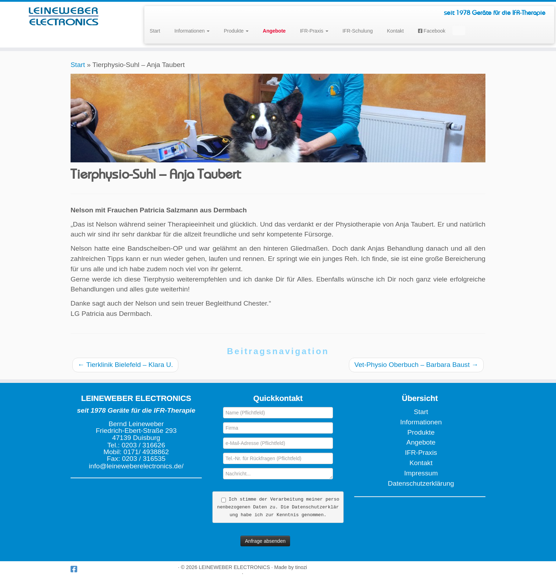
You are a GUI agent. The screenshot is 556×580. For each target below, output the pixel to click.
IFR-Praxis (314, 31)
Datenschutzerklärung (421, 483)
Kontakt (395, 31)
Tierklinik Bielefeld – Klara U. (125, 364)
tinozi (301, 567)
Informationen (192, 31)
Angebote (420, 442)
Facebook (431, 31)
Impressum (421, 473)
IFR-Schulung (358, 31)
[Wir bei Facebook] (76, 569)
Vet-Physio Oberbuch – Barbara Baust (416, 364)
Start (155, 31)
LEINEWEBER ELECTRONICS (234, 567)
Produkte (236, 31)
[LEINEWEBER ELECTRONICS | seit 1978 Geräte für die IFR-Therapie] (64, 16)
